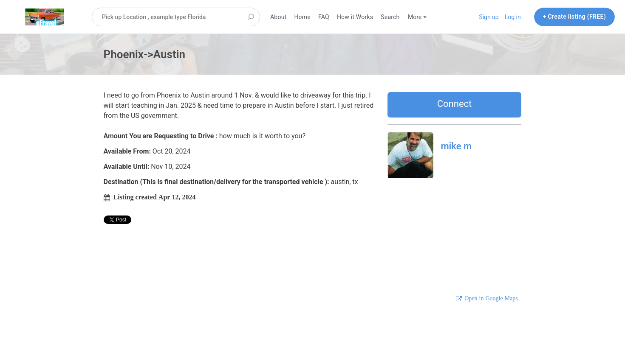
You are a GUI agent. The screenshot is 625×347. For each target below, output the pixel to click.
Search (390, 17)
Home (302, 17)
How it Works (355, 17)
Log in (513, 17)
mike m (456, 146)
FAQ (323, 17)
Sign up (488, 17)
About (278, 17)
